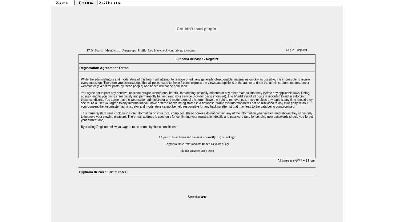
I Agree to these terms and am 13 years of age (197, 144)
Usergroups (129, 50)
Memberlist (112, 50)
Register (302, 49)
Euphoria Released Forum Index (103, 172)
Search (99, 50)
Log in (290, 49)
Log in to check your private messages (172, 50)
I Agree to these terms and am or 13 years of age (197, 137)
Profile (142, 50)
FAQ (90, 50)
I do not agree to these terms (196, 150)
